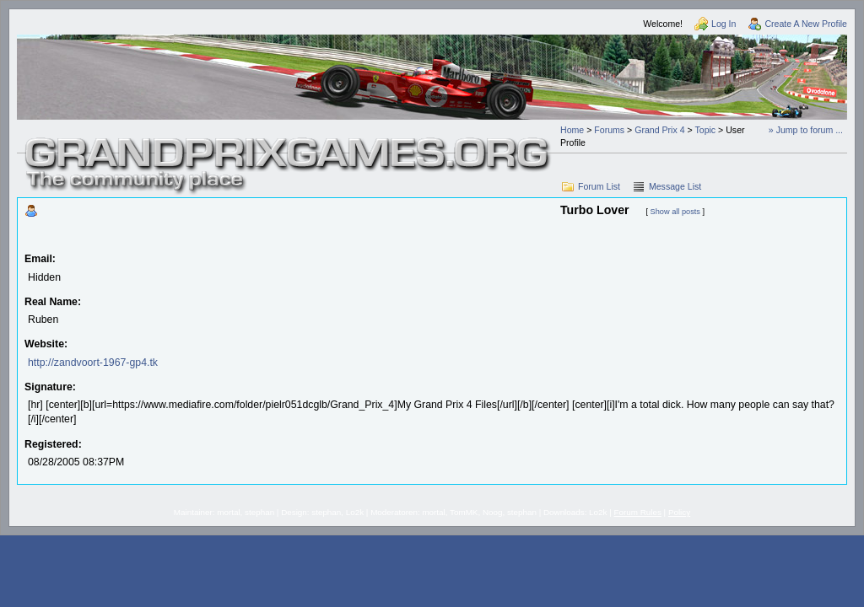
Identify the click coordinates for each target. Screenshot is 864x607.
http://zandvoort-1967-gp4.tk (93, 362)
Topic (705, 130)
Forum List (599, 186)
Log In (723, 24)
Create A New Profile (805, 24)
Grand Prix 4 (659, 130)
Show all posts (675, 211)
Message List (675, 186)
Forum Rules (638, 512)
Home (572, 130)
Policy (679, 512)
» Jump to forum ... (806, 130)
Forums (609, 130)
